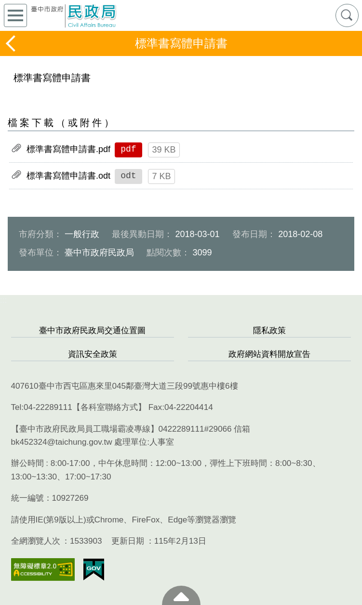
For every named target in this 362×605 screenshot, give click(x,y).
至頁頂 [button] (181, 595)
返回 (11, 43)
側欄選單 (15, 15)
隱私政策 (269, 330)
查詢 (347, 15)
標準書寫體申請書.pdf (68, 149)
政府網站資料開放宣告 (269, 354)
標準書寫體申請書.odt (68, 176)
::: (3, 300)
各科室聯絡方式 (109, 407)
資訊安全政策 (92, 354)
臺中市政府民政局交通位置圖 (92, 330)
